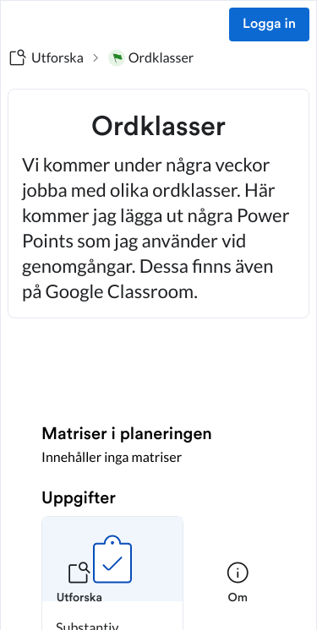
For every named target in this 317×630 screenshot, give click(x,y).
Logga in (269, 24)
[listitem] (79, 593)
